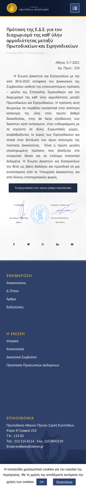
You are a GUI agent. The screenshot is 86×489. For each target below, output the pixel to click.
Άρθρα (11, 299)
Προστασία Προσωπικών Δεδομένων (32, 365)
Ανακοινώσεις (37, 52)
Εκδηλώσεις (15, 307)
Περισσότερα (64, 482)
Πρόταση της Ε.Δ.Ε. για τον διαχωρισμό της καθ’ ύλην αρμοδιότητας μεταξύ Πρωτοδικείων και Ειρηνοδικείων (42, 38)
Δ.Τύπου (12, 291)
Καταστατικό (15, 349)
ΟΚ (42, 482)
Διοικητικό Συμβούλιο (21, 357)
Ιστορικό (12, 341)
